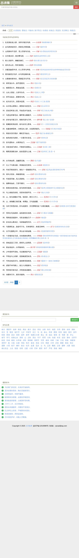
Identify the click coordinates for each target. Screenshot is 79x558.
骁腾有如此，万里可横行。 (16, 183)
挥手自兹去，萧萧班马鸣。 (16, 97)
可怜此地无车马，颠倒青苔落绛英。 (19, 261)
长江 (34, 332)
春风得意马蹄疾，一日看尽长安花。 (19, 138)
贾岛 (38, 256)
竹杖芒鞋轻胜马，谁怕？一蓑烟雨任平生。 (22, 170)
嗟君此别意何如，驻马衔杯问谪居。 (19, 188)
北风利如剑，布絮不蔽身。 (15, 394)
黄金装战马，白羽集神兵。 (16, 247)
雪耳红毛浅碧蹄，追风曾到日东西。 (19, 213)
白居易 (38, 42)
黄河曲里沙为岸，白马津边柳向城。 (18, 74)
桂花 (3, 340)
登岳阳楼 (37, 65)
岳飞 (38, 222)
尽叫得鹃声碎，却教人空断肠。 (16, 417)
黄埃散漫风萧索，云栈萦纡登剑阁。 (18, 400)
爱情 (63, 329)
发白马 (37, 83)
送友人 (37, 97)
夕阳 (24, 340)
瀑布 (68, 337)
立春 (13, 343)
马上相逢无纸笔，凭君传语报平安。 (19, 192)
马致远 (47, 129)
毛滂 (37, 133)
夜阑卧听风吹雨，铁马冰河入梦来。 (19, 124)
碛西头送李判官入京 (41, 56)
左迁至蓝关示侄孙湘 (48, 79)
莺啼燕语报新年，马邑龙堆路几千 (18, 218)
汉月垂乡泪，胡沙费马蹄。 (15, 56)
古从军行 (45, 106)
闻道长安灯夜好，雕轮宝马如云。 (18, 133)
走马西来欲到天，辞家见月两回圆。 (18, 47)
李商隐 (39, 236)
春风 (47, 340)
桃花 (13, 340)
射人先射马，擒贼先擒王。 (15, 60)
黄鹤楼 (30, 340)
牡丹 (27, 346)
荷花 (39, 329)
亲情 (21, 337)
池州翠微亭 (46, 222)
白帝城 (18, 340)
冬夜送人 (45, 256)
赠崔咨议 (38, 274)
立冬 (42, 343)
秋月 (27, 343)
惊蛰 (16, 348)
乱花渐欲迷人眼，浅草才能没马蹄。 (18, 42)
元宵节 (74, 337)
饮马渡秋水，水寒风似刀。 (16, 142)
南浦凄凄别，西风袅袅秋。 (15, 414)
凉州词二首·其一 (48, 151)
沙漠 (57, 343)
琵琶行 (46, 165)
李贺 (32, 101)
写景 (42, 340)
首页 (3, 25)
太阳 (44, 329)
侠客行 (37, 88)
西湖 (8, 335)
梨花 (66, 343)
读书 (75, 332)
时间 (60, 332)
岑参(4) (31, 30)
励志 (50, 335)
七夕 (22, 332)
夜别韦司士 (45, 74)
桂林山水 (14, 337)
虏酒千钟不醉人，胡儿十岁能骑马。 (19, 265)
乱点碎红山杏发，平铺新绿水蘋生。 (18, 410)
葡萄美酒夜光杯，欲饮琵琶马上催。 (19, 151)
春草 (27, 335)
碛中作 (43, 47)
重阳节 (8, 329)
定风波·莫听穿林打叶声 (55, 170)
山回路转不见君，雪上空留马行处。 (18, 51)
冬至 (58, 337)
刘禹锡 (39, 115)
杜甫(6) (45, 30)
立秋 (29, 337)
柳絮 (62, 343)
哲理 (44, 337)
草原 (50, 332)
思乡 (13, 335)
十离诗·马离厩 (47, 213)
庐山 (71, 335)
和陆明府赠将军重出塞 (45, 247)
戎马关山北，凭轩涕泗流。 (15, 65)
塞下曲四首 (41, 142)
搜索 (76, 7)
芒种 (36, 348)
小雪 (8, 346)
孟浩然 (39, 243)
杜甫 (31, 60)
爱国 (55, 332)
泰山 (45, 332)
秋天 (49, 329)
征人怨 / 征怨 (48, 120)
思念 (34, 329)
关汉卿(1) (65, 30)
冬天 (3, 332)
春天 (3, 329)
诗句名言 (10, 25)
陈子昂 (32, 247)
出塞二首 (47, 147)
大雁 (68, 346)
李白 (32, 83)
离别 (24, 329)
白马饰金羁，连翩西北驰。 (16, 161)
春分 (22, 346)
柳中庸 (39, 120)
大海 (49, 337)
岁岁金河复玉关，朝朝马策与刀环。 (19, 120)
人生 (11, 348)
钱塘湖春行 (47, 42)
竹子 (39, 337)
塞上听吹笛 (46, 270)
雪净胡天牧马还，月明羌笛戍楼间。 (19, 270)
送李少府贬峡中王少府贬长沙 (53, 188)
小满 (31, 348)
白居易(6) (17, 30)
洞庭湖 (72, 340)
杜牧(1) (51, 30)
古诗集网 (29, 426)
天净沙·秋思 (56, 129)
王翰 (38, 151)
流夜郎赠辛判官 (48, 231)
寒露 (47, 343)
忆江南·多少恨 (47, 110)
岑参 (37, 47)
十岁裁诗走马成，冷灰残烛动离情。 (19, 236)
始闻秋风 (47, 115)
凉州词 (46, 243)
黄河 (70, 332)
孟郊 (38, 138)
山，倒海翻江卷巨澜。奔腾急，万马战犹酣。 (22, 201)
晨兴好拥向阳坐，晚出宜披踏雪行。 (18, 390)
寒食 (67, 340)
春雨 (55, 335)
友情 (68, 329)
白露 (18, 343)
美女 (34, 337)
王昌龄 (32, 142)
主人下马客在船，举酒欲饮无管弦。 (19, 165)
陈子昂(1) (38, 30)
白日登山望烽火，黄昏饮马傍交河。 (19, 106)
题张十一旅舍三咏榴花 (50, 261)
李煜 (38, 110)
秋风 (73, 346)
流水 (37, 346)
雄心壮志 (5, 348)
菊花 (19, 329)
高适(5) (58, 30)
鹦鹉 (53, 346)
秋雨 (3, 335)
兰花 (62, 340)
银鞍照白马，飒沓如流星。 (16, 88)
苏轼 (43, 170)
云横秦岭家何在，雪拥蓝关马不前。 (18, 79)
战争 (22, 335)
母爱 (63, 335)
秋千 (45, 348)
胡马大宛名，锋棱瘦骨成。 (16, 174)
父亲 (48, 346)
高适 (37, 74)
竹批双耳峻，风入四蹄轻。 (16, 179)
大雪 (52, 343)
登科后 (44, 138)
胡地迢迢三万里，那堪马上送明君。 (19, 243)
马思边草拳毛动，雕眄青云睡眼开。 (19, 115)
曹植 (32, 161)
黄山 (42, 335)
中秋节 (28, 332)
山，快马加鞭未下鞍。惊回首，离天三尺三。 (22, 197)
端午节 (17, 332)
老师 (14, 329)
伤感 (53, 337)
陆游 (38, 124)
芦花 (50, 348)
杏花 (37, 343)
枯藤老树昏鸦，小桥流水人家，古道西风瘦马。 (23, 129)
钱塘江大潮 (35, 335)
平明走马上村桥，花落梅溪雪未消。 (19, 256)
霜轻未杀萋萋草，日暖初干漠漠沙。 (18, 407)
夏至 (40, 348)
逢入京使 (45, 192)
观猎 (45, 252)
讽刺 (73, 329)
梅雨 (60, 348)
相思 (53, 329)
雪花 (22, 343)
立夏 (26, 348)
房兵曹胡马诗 (40, 174)
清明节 (36, 340)
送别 (63, 337)
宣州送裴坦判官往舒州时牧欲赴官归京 (55, 70)
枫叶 (18, 346)
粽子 (13, 346)
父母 (58, 346)
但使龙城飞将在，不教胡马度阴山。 (19, 147)
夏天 (29, 329)
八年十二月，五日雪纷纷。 (15, 404)
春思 (43, 218)
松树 (52, 340)
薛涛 (38, 213)
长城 (8, 340)
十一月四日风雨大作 (49, 124)
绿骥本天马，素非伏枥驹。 (16, 274)
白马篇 (37, 161)
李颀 (38, 106)
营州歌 (44, 265)
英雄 (55, 348)
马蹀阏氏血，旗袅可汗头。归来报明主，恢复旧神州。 (26, 227)
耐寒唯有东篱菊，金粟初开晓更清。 (18, 397)
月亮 (58, 329)
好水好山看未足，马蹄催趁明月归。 (19, 222)
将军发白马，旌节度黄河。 (16, 83)
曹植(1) (24, 30)
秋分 (71, 343)
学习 (8, 337)
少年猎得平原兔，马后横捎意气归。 (19, 252)
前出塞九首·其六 (40, 60)
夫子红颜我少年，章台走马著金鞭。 (19, 231)
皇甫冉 (37, 218)
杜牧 (37, 70)
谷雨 (21, 348)
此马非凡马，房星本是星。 (16, 101)
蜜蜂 (63, 346)
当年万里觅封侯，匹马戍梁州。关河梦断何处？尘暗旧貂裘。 (28, 206)
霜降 (3, 346)
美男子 (4, 343)
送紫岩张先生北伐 (62, 227)
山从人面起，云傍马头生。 (16, 92)
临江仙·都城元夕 (46, 133)
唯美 (11, 332)
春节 (3, 337)
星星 (18, 335)
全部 (10, 30)
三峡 (57, 340)
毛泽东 (46, 197)
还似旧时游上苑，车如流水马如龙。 (19, 110)
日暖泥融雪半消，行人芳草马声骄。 (18, 70)
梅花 (65, 332)
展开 (74, 34)
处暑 (32, 346)
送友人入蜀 (39, 92)
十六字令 (53, 197)
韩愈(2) (72, 30)
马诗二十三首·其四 (42, 101)
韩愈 (37, 79)
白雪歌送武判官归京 (48, 51)
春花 (32, 343)
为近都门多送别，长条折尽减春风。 (18, 387)
